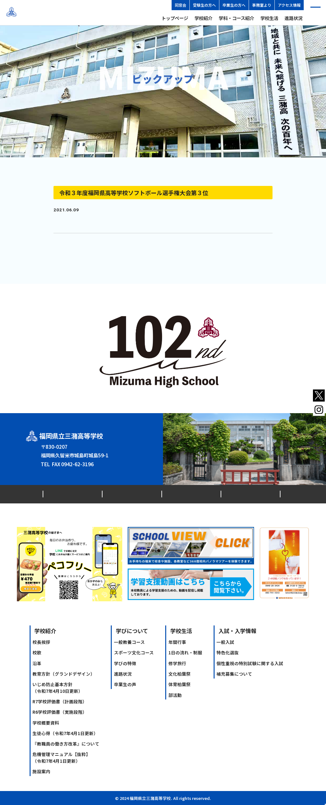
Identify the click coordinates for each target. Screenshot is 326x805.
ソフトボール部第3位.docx (77, 220)
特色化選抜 (227, 652)
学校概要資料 (45, 723)
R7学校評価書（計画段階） (59, 701)
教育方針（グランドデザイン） (63, 674)
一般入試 (225, 642)
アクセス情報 (289, 5)
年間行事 (177, 642)
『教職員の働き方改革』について (65, 743)
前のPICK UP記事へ (73, 242)
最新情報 (55, 494)
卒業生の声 (125, 684)
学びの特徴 (125, 663)
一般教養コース (129, 642)
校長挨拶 (41, 642)
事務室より (261, 5)
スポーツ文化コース (134, 652)
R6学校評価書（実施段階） (59, 712)
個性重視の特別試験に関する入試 (249, 663)
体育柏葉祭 (179, 684)
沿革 (36, 663)
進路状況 (293, 18)
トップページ (174, 18)
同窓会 (180, 5)
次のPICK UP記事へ (253, 242)
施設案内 (41, 771)
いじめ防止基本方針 (57, 687)
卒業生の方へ (234, 5)
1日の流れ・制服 (185, 652)
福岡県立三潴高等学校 (49, 12)
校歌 (36, 652)
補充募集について (234, 674)
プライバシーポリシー (160, 494)
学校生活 (269, 18)
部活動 (175, 695)
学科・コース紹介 (236, 18)
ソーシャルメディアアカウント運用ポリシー (239, 494)
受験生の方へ (204, 5)
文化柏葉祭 (179, 674)
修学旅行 (177, 663)
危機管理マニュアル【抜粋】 (61, 757)
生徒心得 (65, 733)
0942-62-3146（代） (74, 459)
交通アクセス (88, 494)
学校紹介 (203, 18)
